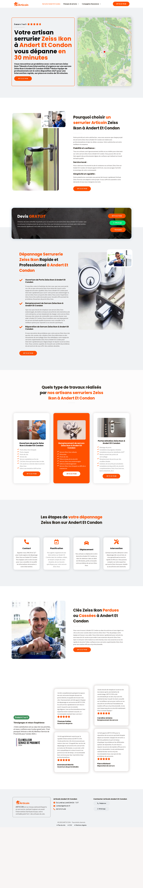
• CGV (69, 825)
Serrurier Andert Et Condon (51, 4)
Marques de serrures (71, 3)
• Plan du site (60, 825)
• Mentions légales (80, 825)
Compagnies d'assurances (91, 3)
